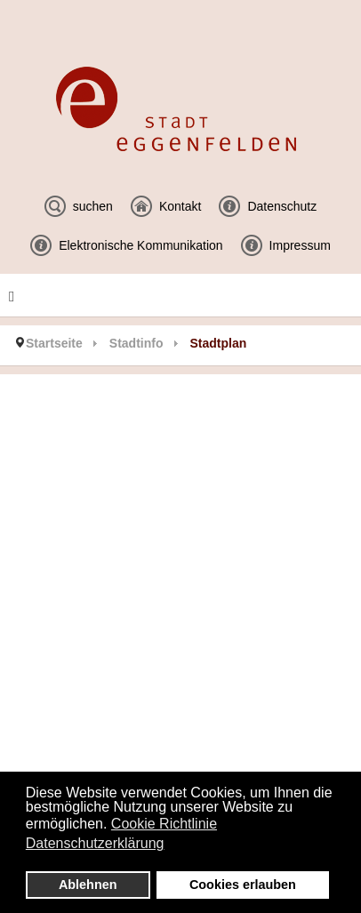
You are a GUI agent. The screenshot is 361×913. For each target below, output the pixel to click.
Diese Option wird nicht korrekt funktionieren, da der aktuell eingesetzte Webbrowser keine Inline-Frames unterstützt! (180, 610)
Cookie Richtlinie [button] (164, 823)
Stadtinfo (136, 343)
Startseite (54, 343)
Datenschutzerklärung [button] (95, 843)
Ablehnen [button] (88, 884)
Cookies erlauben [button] (242, 884)
